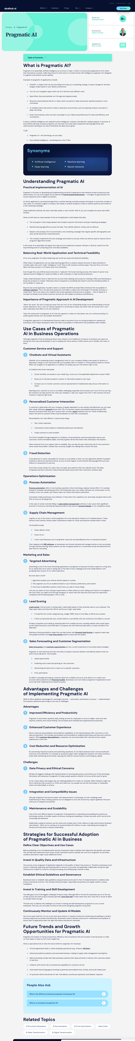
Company (88, 8)
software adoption (30, 290)
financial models (58, 680)
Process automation (37, 488)
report (74, 411)
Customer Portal (120, 3)
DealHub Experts (98, 20)
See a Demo (123, 8)
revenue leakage (84, 506)
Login (129, 3)
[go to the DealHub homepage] (10, 8)
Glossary (9, 27)
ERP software (49, 544)
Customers (54, 8)
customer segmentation (55, 647)
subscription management (69, 504)
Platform (42, 8)
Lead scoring (34, 607)
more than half (67, 897)
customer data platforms (49, 737)
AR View (86, 948)
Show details (74, 1037)
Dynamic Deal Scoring (84, 632)
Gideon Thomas (97, 33)
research (49, 409)
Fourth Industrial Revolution (74, 195)
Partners (111, 3)
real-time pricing (55, 635)
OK (120, 1036)
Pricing (66, 8)
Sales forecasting (36, 647)
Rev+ (77, 8)
